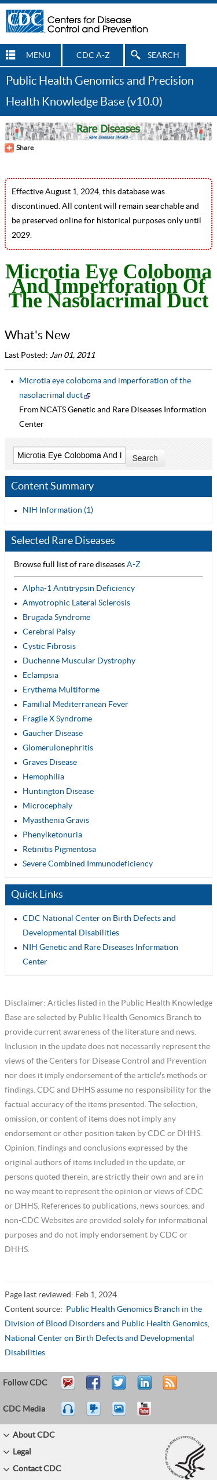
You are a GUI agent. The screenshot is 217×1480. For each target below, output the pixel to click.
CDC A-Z (93, 56)
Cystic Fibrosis (49, 647)
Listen (68, 1414)
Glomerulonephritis (58, 748)
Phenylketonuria (52, 835)
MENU (38, 56)
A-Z (134, 565)
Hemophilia (43, 777)
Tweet (119, 1388)
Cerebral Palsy (49, 632)
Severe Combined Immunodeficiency (88, 864)
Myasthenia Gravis (56, 821)
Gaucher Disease (53, 734)
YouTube (149, 1414)
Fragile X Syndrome (57, 719)
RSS (169, 1388)
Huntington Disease (58, 792)
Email (68, 1388)
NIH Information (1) (58, 510)
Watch (94, 1414)
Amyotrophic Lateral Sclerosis (76, 603)
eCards (121, 1414)
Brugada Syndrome (56, 618)
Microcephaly (47, 806)
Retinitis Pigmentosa (59, 850)
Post (143, 1388)
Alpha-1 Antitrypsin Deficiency (79, 589)
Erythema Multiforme (61, 690)
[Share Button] (19, 148)
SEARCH (163, 56)
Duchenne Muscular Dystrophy (79, 661)
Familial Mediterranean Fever (75, 705)
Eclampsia (40, 676)
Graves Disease (50, 763)
